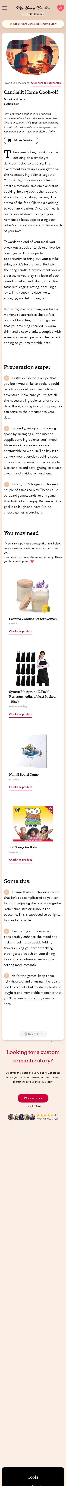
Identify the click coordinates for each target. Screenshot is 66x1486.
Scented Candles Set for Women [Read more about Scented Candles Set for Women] (33, 619)
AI (60, 8)
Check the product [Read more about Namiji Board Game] (20, 787)
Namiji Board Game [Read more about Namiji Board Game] (24, 774)
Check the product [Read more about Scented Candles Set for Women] (20, 631)
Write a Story (33, 1098)
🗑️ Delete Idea (33, 1034)
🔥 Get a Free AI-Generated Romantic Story (33, 23)
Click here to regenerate (46, 82)
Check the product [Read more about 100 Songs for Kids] (20, 859)
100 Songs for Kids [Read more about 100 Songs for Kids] (23, 847)
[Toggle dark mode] (33, 14)
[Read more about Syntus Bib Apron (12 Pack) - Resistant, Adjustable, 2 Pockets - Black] (33, 668)
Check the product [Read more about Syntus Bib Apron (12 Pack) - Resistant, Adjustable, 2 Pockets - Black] (20, 714)
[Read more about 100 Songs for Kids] (33, 823)
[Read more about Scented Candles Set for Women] (33, 595)
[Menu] (4, 7)
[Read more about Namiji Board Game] (33, 751)
